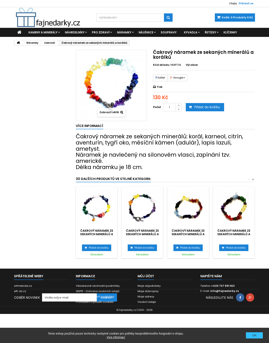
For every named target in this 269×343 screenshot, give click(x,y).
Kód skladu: (161, 65)
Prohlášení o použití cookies (94, 302)
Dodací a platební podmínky (95, 296)
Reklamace (83, 307)
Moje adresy (146, 296)
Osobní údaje (147, 302)
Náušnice (146, 32)
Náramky (124, 32)
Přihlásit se (246, 3)
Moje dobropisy (148, 291)
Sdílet (160, 78)
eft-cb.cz (20, 291)
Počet (157, 107)
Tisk (160, 87)
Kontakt (81, 313)
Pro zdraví (101, 32)
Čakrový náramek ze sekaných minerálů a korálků (96, 234)
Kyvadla (190, 32)
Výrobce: (192, 65)
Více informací (115, 337)
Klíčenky (230, 32)
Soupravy (169, 32)
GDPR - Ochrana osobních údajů (97, 291)
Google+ (177, 78)
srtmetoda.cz (23, 286)
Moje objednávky (149, 286)
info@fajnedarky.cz (224, 291)
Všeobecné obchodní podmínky (98, 286)
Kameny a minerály (42, 32)
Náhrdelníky (74, 32)
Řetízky (210, 32)
